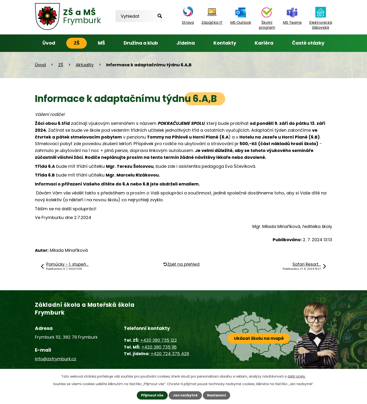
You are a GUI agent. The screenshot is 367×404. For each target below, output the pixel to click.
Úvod (48, 43)
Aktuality (85, 65)
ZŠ (76, 43)
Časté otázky (308, 43)
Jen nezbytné (185, 395)
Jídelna (185, 43)
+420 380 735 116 (159, 347)
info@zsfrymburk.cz (55, 359)
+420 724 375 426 (169, 354)
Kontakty (224, 43)
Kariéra (264, 43)
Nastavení (216, 395)
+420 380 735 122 (158, 340)
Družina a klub (141, 43)
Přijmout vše (152, 395)
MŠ (101, 43)
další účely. (297, 376)
